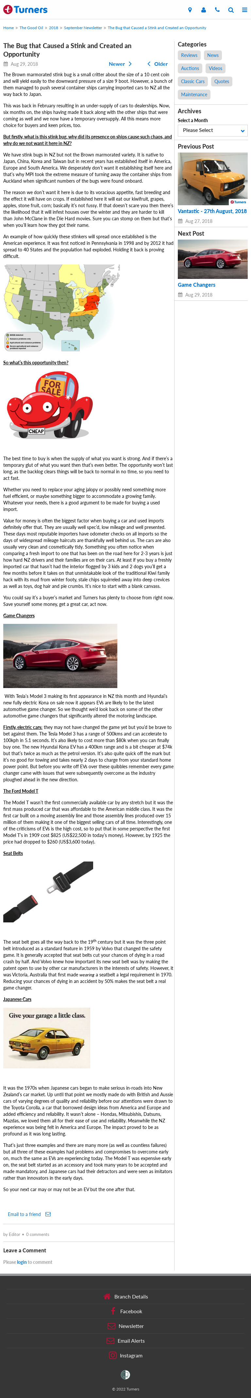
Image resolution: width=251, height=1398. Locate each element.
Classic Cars (193, 81)
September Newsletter (83, 27)
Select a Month (193, 120)
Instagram (125, 1355)
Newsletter (126, 1326)
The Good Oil (31, 27)
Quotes (221, 81)
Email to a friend (29, 1214)
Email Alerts (126, 1341)
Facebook (125, 1311)
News (213, 55)
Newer (121, 64)
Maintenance (194, 94)
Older (156, 64)
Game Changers (196, 284)
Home (8, 27)
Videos (215, 68)
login (22, 1262)
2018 (53, 27)
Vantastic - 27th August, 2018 (212, 211)
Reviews (189, 55)
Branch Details (125, 1296)
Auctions (190, 68)
